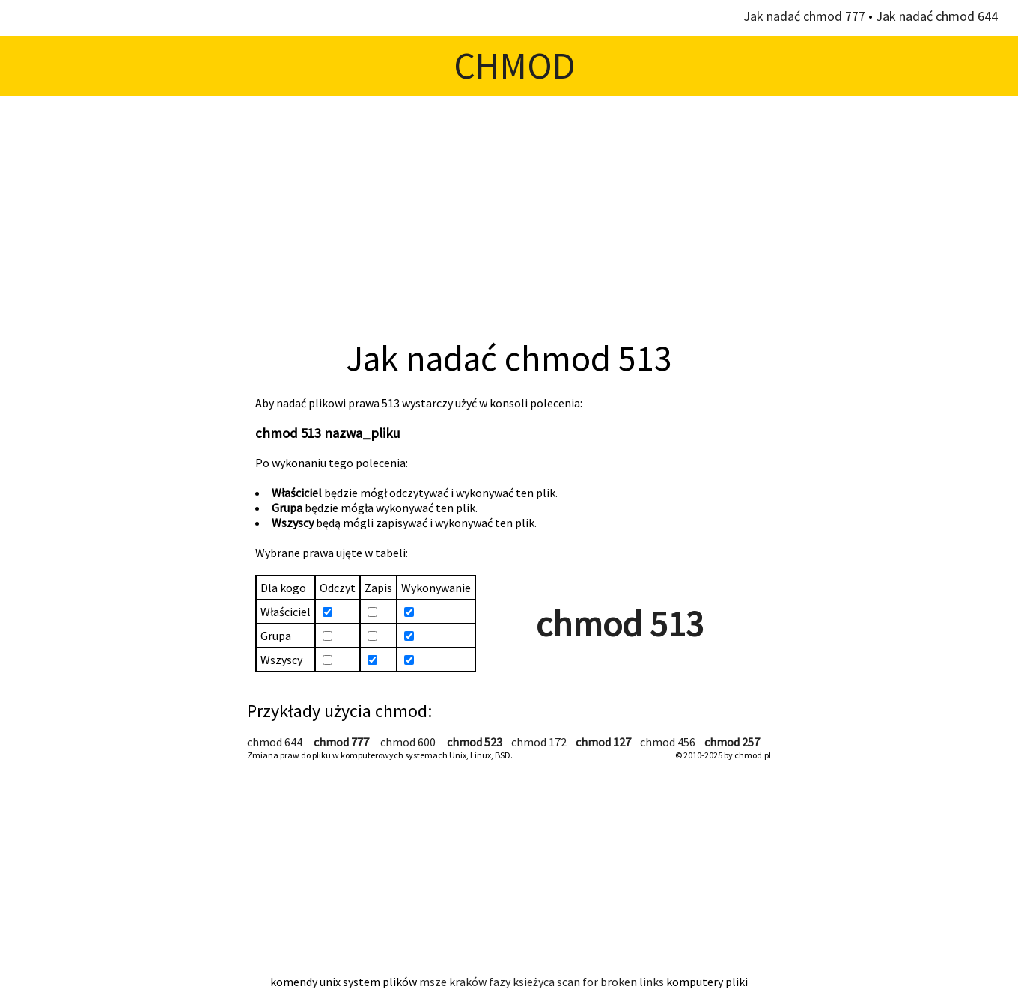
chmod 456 (667, 741)
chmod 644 (274, 741)
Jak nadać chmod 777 (804, 16)
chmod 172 (539, 741)
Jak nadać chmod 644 (937, 16)
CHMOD (515, 65)
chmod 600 (408, 741)
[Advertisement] (509, 215)
